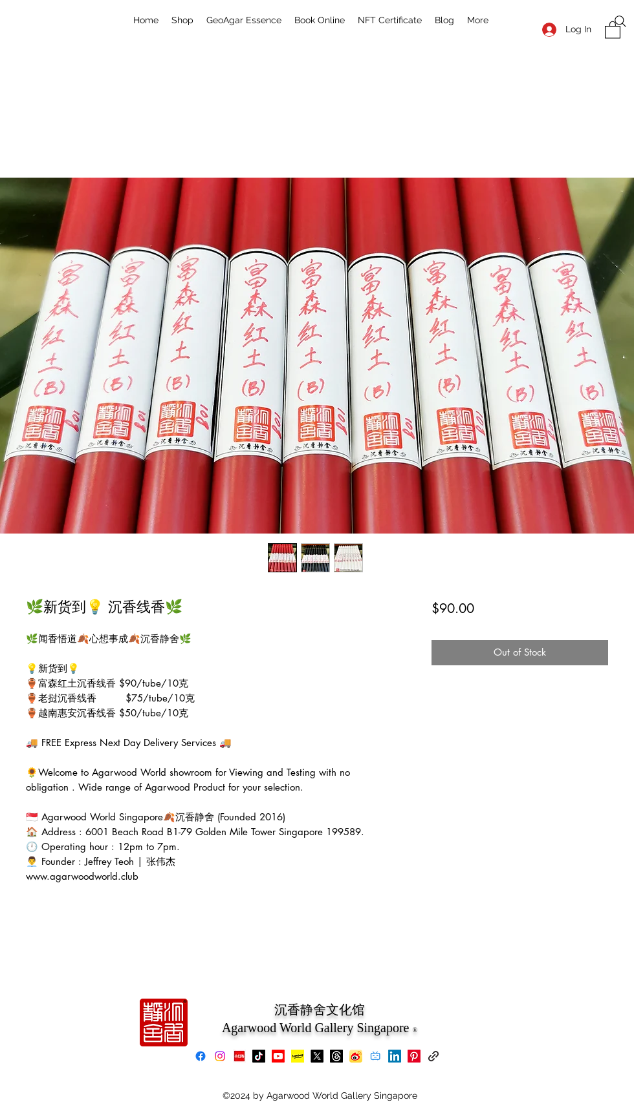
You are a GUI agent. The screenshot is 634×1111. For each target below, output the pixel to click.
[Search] (620, 21)
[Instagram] (219, 1056)
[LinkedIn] (394, 1056)
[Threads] (336, 1056)
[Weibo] (355, 1056)
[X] (317, 1056)
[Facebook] (200, 1056)
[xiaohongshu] (239, 1056)
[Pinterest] (414, 1056)
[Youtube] (278, 1056)
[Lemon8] (297, 1056)
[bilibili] (375, 1056)
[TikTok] (258, 1056)
